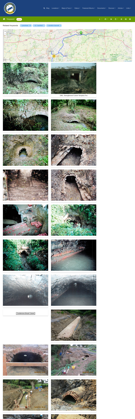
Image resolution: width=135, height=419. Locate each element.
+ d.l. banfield (39, 25)
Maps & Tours (66, 8)
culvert (19, 19)
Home (4, 19)
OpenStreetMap (128, 61)
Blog (47, 8)
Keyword (10, 19)
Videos (76, 8)
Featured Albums (88, 8)
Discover (111, 8)
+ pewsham (26, 25)
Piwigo (71, 413)
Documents (101, 8)
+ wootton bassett (54, 25)
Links (128, 8)
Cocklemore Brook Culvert (84, 144)
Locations (55, 8)
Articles (120, 8)
